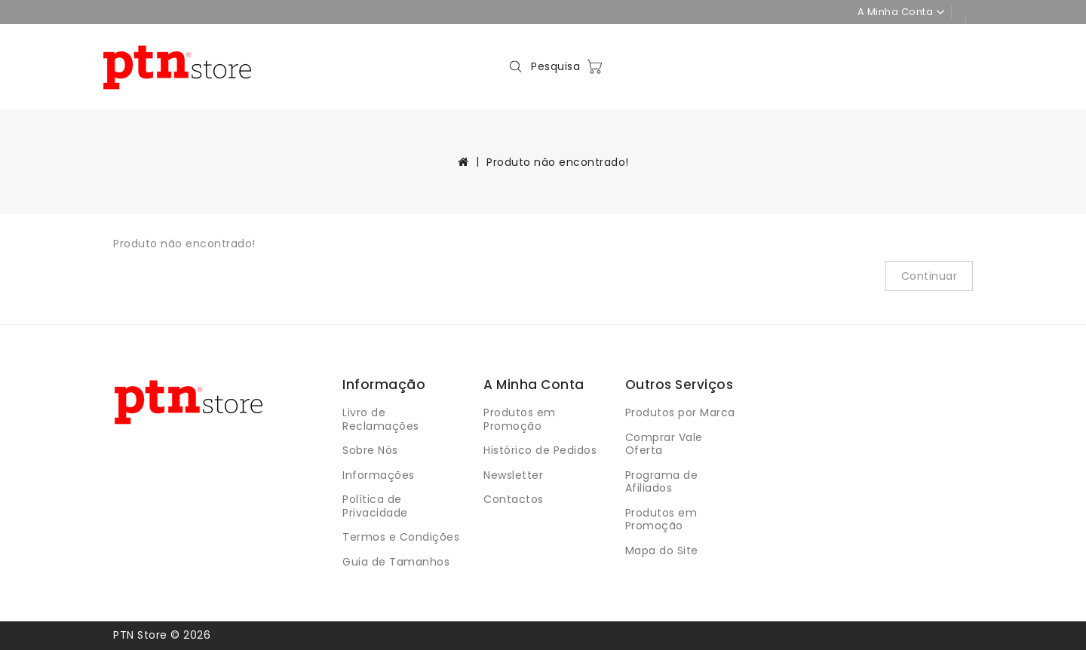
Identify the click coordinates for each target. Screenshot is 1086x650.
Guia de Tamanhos (395, 561)
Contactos (513, 499)
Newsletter (513, 475)
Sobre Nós (370, 450)
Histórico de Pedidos (540, 450)
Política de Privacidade (375, 506)
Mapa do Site (661, 550)
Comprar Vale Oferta (664, 444)
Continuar (929, 276)
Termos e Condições (400, 536)
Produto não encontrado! (557, 162)
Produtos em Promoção (519, 419)
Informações (378, 475)
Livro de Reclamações (380, 419)
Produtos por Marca (680, 412)
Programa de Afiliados (661, 482)
